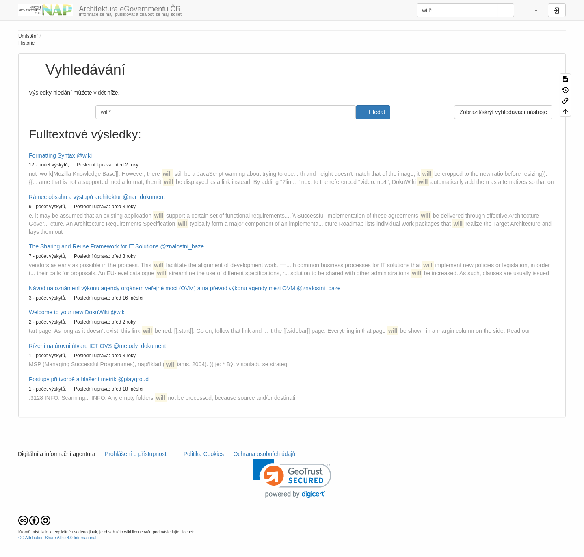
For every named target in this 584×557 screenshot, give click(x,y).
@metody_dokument (139, 346)
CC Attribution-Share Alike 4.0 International (57, 537)
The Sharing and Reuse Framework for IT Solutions (94, 246)
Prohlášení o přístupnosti (135, 454)
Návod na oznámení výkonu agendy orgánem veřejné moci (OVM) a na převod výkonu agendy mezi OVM (162, 288)
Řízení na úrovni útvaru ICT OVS (70, 346)
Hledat (377, 112)
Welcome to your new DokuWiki (69, 312)
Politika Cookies (204, 454)
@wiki (84, 155)
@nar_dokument (144, 197)
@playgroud (133, 379)
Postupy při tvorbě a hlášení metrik (73, 379)
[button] (532, 10)
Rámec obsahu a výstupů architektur (75, 197)
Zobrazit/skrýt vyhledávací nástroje (503, 112)
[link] (292, 478)
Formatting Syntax (52, 155)
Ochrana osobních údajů (264, 454)
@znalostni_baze (182, 246)
